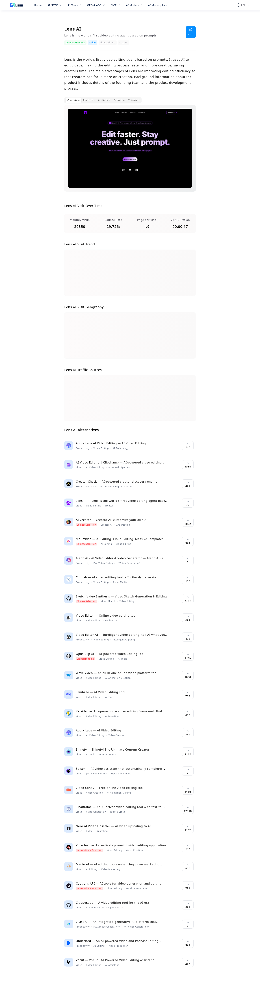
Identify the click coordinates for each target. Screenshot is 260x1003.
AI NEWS (54, 5)
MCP (115, 5)
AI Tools (74, 5)
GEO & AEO (96, 5)
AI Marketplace (157, 5)
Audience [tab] (104, 100)
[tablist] (103, 100)
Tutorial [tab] (133, 100)
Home (38, 5)
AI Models (134, 5)
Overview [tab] (73, 100)
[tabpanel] (130, 151)
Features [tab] (89, 100)
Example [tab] (119, 100)
